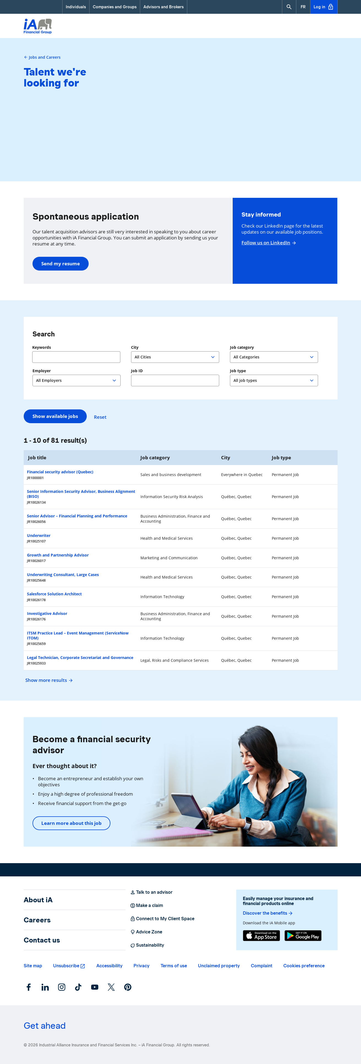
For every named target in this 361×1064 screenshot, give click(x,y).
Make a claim (146, 905)
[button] (289, 7)
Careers (37, 920)
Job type (238, 370)
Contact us (42, 940)
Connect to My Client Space (162, 919)
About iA (38, 900)
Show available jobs (55, 416)
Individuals (76, 7)
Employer (41, 370)
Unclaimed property (219, 965)
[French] (303, 7)
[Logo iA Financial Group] (38, 27)
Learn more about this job (71, 823)
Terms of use (174, 965)
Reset (103, 416)
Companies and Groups (115, 7)
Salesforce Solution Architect (54, 593)
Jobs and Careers (42, 57)
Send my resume (60, 263)
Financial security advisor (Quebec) (60, 471)
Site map (33, 965)
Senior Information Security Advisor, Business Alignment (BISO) (81, 494)
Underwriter (38, 535)
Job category (242, 347)
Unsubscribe (66, 965)
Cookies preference (304, 965)
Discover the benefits (268, 913)
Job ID (137, 370)
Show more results (48, 680)
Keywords (41, 347)
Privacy (142, 965)
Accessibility (109, 965)
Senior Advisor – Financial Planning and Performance (77, 516)
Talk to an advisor (151, 892)
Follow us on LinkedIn (268, 243)
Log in (324, 7)
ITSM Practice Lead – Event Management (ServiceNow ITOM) (78, 635)
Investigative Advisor (47, 613)
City (135, 347)
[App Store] (261, 935)
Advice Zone (146, 932)
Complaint (261, 965)
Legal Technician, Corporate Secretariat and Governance (80, 657)
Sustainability (147, 945)
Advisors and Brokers (163, 7)
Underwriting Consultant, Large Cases (63, 574)
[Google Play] (303, 935)
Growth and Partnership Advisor (58, 555)
